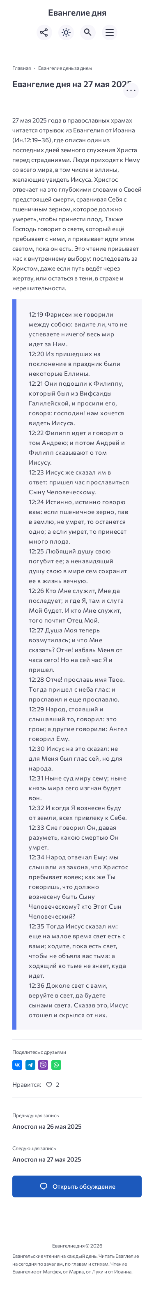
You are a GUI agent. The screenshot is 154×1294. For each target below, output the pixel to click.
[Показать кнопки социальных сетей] (44, 32)
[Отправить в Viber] (43, 1065)
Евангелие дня (77, 12)
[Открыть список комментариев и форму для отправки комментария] (77, 1186)
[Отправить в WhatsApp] (56, 1065)
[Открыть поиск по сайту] (88, 32)
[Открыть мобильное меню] (109, 32)
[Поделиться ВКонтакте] (17, 1065)
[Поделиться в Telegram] (30, 1065)
